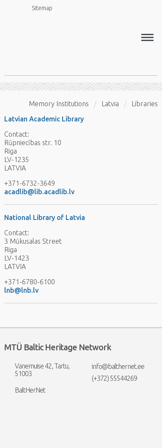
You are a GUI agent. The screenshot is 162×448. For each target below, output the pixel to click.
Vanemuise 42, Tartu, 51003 (36, 369)
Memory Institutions (59, 103)
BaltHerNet (24, 390)
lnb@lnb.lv (21, 290)
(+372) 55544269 (109, 378)
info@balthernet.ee (112, 366)
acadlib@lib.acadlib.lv (39, 191)
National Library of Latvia (44, 217)
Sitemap (37, 7)
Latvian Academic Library (44, 119)
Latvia (110, 103)
